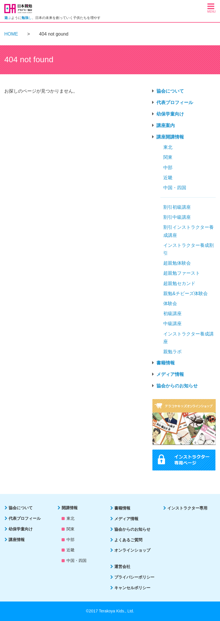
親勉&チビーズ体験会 (185, 293)
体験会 (170, 303)
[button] (211, 7)
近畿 (167, 177)
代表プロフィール (174, 102)
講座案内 (165, 125)
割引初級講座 (177, 207)
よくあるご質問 (128, 540)
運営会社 (122, 566)
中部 (167, 167)
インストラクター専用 (187, 508)
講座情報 (17, 539)
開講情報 (70, 507)
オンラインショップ (132, 550)
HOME (11, 34)
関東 (167, 157)
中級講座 (172, 323)
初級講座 (172, 313)
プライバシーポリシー (134, 577)
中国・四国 (174, 187)
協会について (170, 91)
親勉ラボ (172, 351)
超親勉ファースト (181, 273)
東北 (167, 147)
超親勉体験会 (177, 263)
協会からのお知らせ (177, 385)
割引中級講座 (177, 217)
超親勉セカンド (179, 283)
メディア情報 (170, 374)
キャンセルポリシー (132, 587)
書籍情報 (165, 362)
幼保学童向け (170, 114)
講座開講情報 (170, 136)
